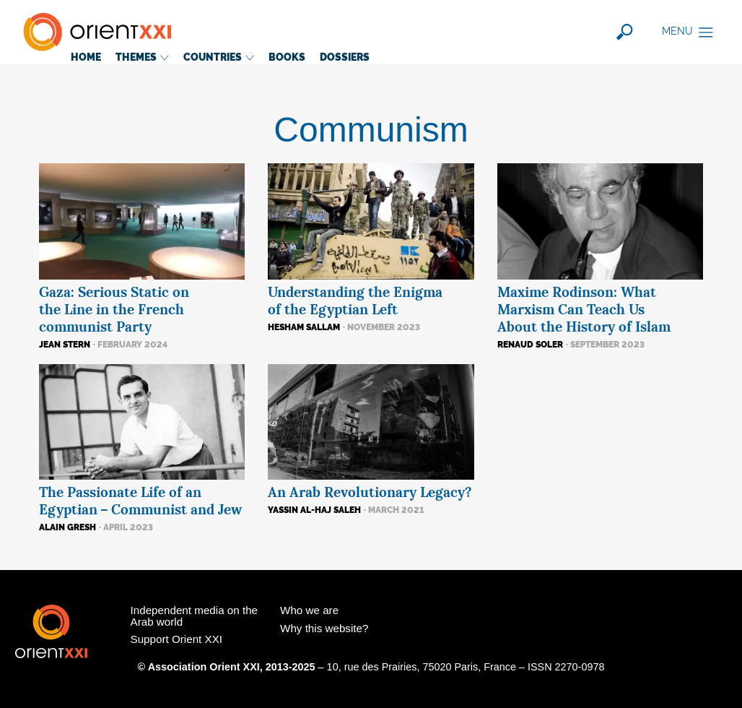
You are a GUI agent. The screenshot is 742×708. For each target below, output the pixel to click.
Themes (142, 57)
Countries (218, 57)
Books (287, 57)
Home (86, 57)
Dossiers (345, 57)
